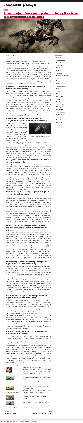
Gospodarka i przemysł (20, 5)
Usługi (5, 10)
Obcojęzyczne (61, 86)
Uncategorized (61, 114)
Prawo (59, 91)
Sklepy (59, 99)
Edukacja (59, 65)
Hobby (59, 70)
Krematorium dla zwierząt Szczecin (31, 367)
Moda (58, 78)
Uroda (59, 117)
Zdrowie (59, 125)
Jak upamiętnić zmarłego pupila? (42, 413)
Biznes (59, 57)
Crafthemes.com (33, 421)
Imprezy (59, 73)
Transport (60, 107)
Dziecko (59, 62)
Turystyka (60, 109)
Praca (58, 88)
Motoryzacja (60, 81)
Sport (58, 101)
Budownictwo (61, 60)
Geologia (59, 68)
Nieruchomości (61, 83)
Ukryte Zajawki (61, 112)
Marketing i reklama (62, 75)
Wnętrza (59, 122)
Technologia (60, 104)
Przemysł (59, 94)
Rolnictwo (60, 96)
